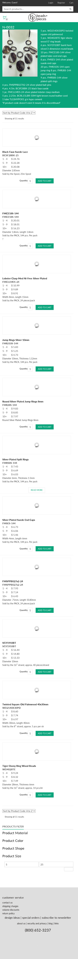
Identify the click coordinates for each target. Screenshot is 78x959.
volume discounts (10, 909)
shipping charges (10, 906)
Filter (69, 869)
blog (50, 923)
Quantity (24, 180)
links (56, 923)
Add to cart (44, 181)
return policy (8, 913)
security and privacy (37, 923)
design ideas (12, 917)
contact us (7, 902)
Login (50, 2)
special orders (31, 917)
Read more (37, 490)
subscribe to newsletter (56, 917)
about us (21, 923)
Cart (71, 2)
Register (61, 2)
